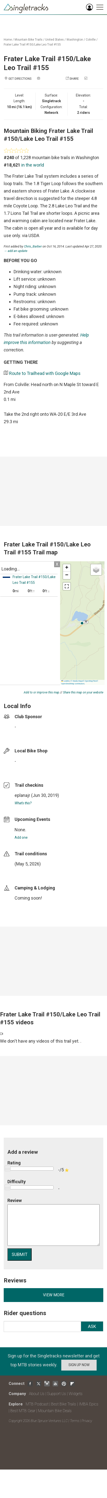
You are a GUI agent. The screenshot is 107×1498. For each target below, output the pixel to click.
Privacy (87, 1421)
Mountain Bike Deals (55, 1410)
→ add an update (15, 251)
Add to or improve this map (41, 692)
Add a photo (50, 78)
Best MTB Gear (22, 1410)
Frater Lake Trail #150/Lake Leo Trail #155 (32, 44)
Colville (91, 39)
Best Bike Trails (63, 1404)
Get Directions (19, 78)
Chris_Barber (33, 246)
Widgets (76, 1393)
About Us (36, 1393)
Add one (21, 837)
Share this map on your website (83, 692)
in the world (32, 165)
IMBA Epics (88, 1404)
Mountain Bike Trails (29, 39)
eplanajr (22, 795)
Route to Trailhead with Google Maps (45, 373)
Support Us (56, 1393)
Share (74, 78)
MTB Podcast (37, 1404)
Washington (74, 39)
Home (8, 39)
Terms (74, 1421)
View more (53, 1295)
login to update (26, 872)
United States (54, 39)
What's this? (23, 803)
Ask (92, 1326)
